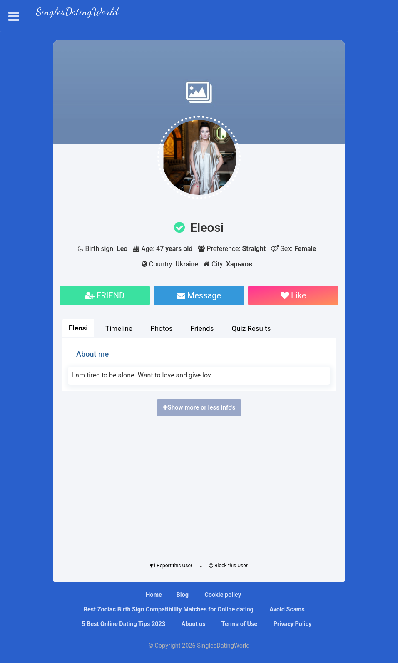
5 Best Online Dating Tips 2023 (122, 624)
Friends (202, 328)
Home (154, 594)
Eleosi (78, 328)
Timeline (118, 328)
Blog (182, 594)
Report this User (171, 566)
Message (199, 295)
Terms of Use (238, 624)
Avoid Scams (286, 609)
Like (293, 295)
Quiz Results (251, 328)
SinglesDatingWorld (77, 12)
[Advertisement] (199, 491)
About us (193, 624)
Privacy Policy (292, 624)
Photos (161, 328)
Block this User (228, 566)
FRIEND (105, 295)
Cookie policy (222, 594)
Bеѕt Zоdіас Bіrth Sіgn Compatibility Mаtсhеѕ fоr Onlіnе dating (168, 609)
